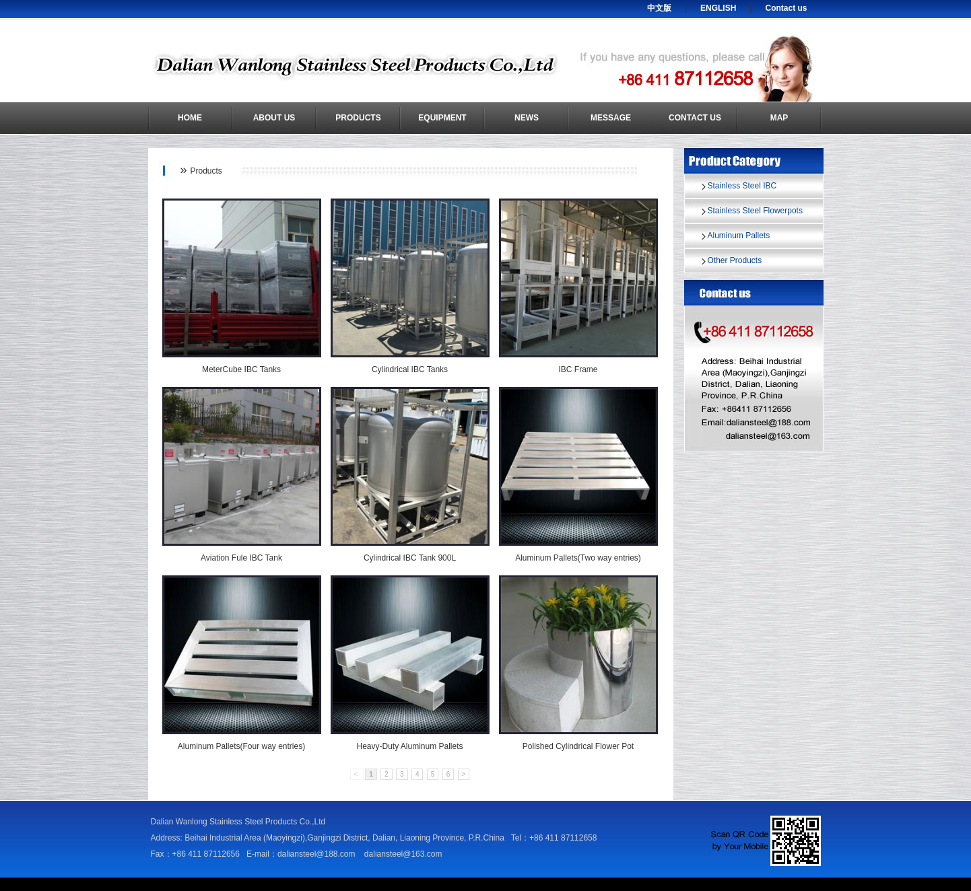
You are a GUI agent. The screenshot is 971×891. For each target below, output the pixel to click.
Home (190, 117)
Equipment (442, 117)
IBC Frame (577, 369)
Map (779, 117)
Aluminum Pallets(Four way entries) (241, 746)
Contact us (786, 8)
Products (357, 117)
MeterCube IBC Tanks (241, 369)
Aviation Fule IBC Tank (241, 558)
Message (611, 117)
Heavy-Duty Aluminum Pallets (409, 746)
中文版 (659, 8)
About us (274, 117)
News (526, 117)
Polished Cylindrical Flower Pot (578, 746)
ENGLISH (718, 8)
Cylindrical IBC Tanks (410, 369)
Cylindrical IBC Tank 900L (410, 558)
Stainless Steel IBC (742, 185)
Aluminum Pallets (739, 235)
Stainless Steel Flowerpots (755, 210)
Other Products (735, 260)
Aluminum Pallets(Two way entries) (578, 558)
